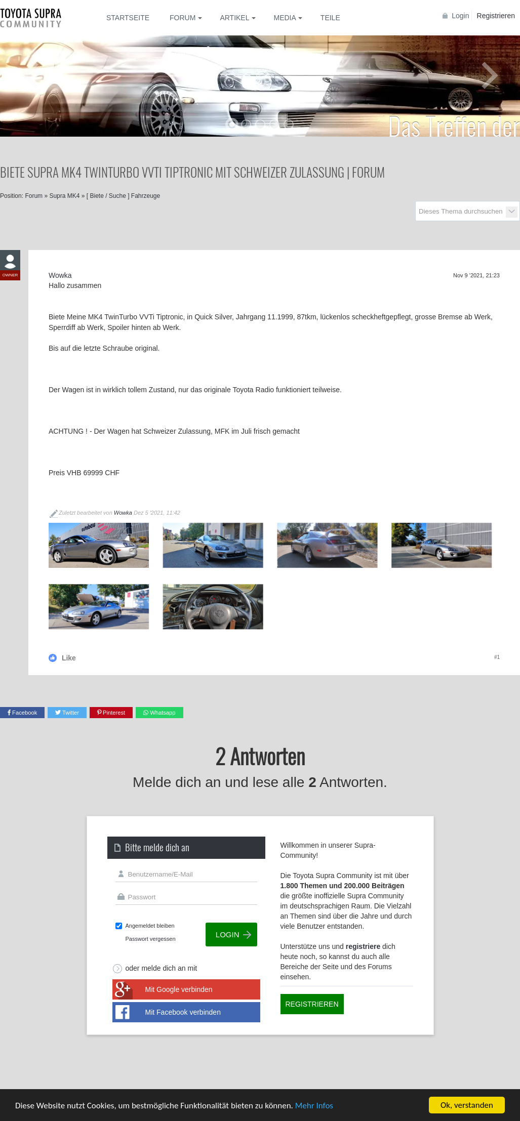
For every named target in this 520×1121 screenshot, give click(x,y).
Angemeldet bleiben (150, 926)
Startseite (127, 18)
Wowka (123, 513)
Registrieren (496, 16)
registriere (363, 946)
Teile (330, 18)
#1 (497, 657)
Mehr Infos (314, 1105)
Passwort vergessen (151, 939)
